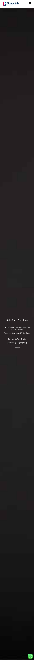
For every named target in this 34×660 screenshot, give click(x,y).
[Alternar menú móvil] (30, 3)
